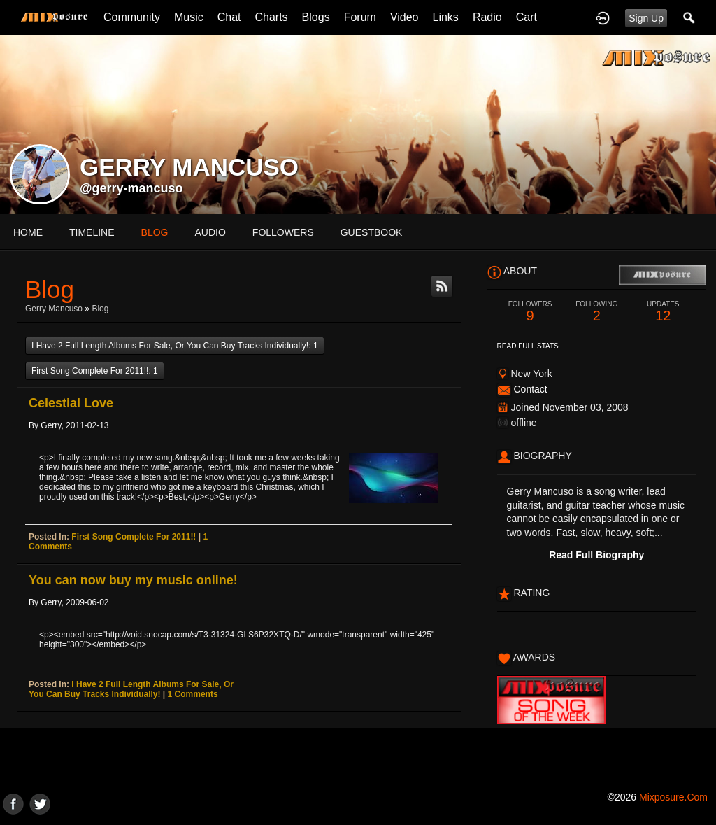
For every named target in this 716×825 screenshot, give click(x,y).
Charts (271, 17)
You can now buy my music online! (133, 580)
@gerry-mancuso (131, 188)
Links (446, 17)
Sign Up (646, 18)
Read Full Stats (528, 346)
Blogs (316, 17)
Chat (229, 17)
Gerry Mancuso (54, 308)
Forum (360, 17)
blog (155, 232)
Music (188, 17)
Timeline (92, 232)
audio (209, 232)
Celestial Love (71, 403)
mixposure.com (673, 797)
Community (131, 17)
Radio (487, 17)
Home (28, 232)
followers (283, 232)
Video (404, 17)
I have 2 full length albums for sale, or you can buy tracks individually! (131, 689)
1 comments (193, 694)
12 (663, 311)
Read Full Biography (596, 554)
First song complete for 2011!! (133, 537)
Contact (530, 389)
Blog (100, 308)
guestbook (372, 232)
